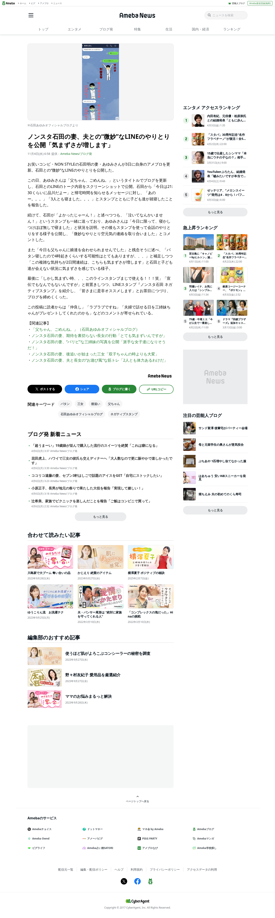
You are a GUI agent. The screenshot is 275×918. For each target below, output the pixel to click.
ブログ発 (106, 29)
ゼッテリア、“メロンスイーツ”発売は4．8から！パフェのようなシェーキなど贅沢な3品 (226, 196)
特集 (137, 29)
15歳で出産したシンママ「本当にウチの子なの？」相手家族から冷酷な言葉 (227, 157)
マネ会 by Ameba (152, 829)
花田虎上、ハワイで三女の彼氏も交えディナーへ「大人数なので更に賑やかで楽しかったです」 (101, 460)
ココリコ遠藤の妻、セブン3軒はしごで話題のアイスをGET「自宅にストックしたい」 (97, 475)
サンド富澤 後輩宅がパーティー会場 (223, 428)
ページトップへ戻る (137, 799)
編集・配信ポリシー (93, 869)
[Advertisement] (66, 756)
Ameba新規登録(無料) (259, 3)
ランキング (231, 29)
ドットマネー (94, 829)
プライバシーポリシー (165, 869)
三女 (80, 404)
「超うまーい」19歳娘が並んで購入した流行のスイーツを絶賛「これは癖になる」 (95, 445)
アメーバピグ (94, 838)
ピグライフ (38, 848)
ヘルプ (119, 869)
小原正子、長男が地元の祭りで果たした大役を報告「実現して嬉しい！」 (88, 488)
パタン (65, 404)
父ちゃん (114, 404)
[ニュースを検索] (226, 15)
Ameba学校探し (206, 848)
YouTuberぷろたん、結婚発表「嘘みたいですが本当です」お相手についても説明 (226, 176)
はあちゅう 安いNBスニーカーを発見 (222, 477)
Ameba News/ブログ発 (76, 154)
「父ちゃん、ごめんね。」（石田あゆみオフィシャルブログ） (85, 329)
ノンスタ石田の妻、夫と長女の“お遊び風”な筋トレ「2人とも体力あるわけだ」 (99, 360)
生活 (168, 29)
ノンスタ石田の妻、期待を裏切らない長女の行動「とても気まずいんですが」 (99, 335)
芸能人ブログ (238, 3)
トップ (43, 29)
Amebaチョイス (41, 829)
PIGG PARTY (149, 838)
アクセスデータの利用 (202, 869)
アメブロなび (149, 848)
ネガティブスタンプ (124, 414)
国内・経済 (200, 29)
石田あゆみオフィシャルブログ (82, 414)
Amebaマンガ (204, 838)
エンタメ (74, 29)
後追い (95, 404)
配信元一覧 (65, 869)
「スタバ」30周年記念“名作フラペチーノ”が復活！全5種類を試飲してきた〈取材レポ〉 (226, 141)
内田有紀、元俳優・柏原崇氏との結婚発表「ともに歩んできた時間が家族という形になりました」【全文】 (226, 122)
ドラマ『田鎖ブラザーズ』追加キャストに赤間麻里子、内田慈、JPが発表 (234, 324)
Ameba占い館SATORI (99, 848)
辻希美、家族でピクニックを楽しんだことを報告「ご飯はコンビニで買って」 (91, 501)
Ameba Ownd (40, 838)
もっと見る (100, 517)
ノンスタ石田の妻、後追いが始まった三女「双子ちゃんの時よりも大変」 (95, 353)
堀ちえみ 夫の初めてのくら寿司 (220, 494)
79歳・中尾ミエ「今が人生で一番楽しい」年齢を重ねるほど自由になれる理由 (201, 324)
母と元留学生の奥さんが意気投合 (221, 444)
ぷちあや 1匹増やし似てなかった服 (222, 461)
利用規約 (137, 869)
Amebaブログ (204, 829)
